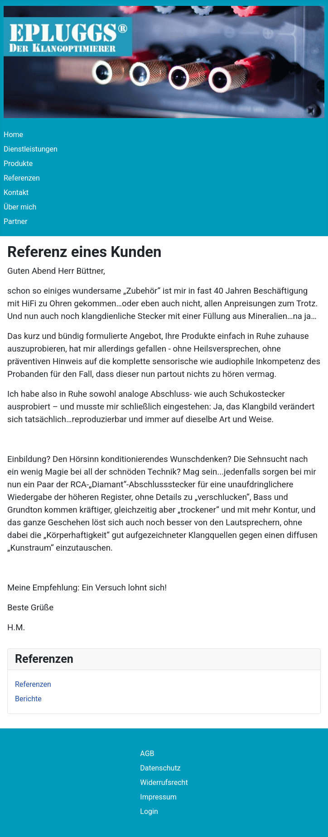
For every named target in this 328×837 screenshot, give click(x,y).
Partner (16, 221)
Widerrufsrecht (164, 782)
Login (149, 811)
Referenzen (22, 178)
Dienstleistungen (31, 149)
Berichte (28, 698)
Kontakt (16, 192)
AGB (147, 753)
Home (13, 134)
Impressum (158, 797)
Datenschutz (160, 768)
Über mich (20, 207)
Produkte (18, 163)
